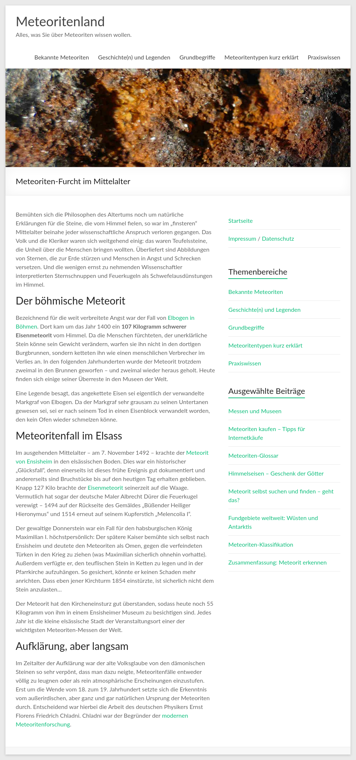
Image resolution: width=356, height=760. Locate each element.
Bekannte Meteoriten (61, 57)
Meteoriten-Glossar (253, 455)
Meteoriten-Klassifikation (260, 544)
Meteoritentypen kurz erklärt (261, 57)
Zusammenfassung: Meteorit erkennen (277, 562)
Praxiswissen (323, 57)
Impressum (243, 238)
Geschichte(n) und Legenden (134, 57)
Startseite (240, 220)
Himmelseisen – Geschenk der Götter (276, 473)
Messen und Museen (255, 410)
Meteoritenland (60, 21)
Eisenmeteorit (105, 487)
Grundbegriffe (197, 57)
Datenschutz (278, 238)
